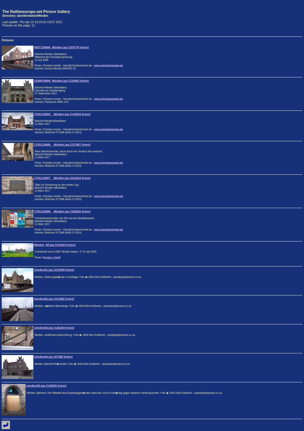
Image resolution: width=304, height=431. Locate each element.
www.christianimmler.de (108, 65)
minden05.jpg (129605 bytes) (46, 385)
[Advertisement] (283, 18)
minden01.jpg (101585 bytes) (54, 270)
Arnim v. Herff (52, 257)
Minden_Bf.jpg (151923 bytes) (55, 245)
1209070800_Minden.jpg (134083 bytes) (61, 80)
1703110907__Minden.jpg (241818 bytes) (62, 178)
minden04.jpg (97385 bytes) (53, 356)
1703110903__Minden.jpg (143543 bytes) (62, 114)
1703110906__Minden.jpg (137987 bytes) (62, 144)
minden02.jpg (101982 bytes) (54, 299)
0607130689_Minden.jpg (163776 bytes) (61, 47)
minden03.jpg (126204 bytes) (54, 327)
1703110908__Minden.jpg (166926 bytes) (62, 211)
